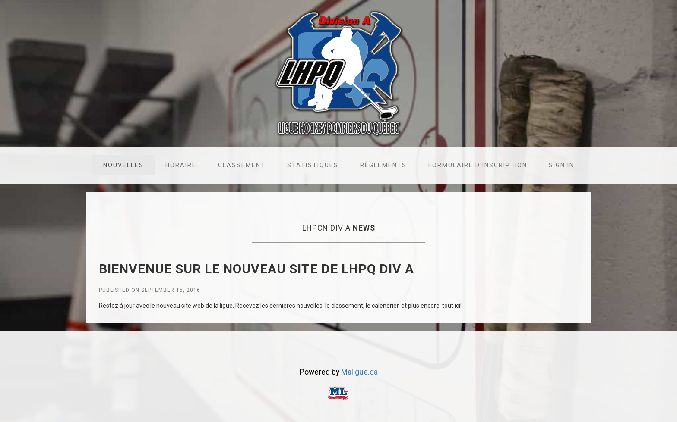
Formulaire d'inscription (477, 165)
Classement (242, 165)
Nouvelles (123, 165)
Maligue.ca (359, 372)
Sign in (561, 165)
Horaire (180, 165)
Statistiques (312, 165)
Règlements (383, 165)
